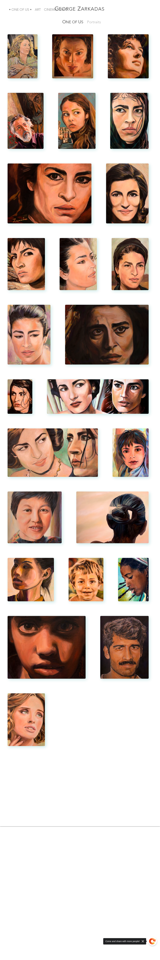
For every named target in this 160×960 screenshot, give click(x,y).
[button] (20, 9)
